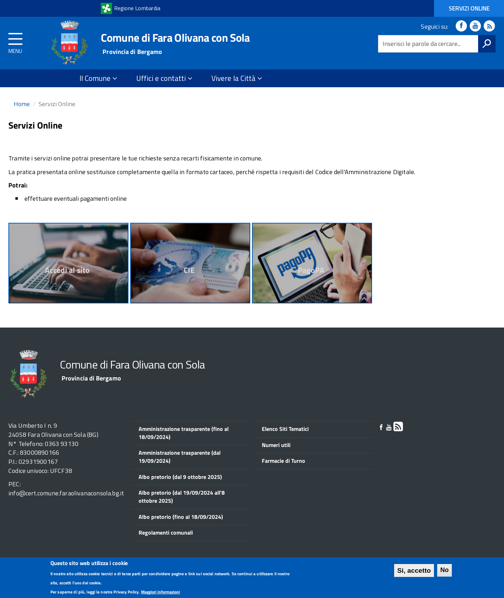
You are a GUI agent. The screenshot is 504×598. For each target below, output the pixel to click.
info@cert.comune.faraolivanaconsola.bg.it (66, 493)
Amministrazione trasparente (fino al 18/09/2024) (184, 433)
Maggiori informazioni (160, 593)
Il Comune (98, 78)
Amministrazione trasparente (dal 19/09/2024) (179, 456)
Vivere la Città (236, 78)
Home (22, 104)
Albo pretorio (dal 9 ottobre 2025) (180, 477)
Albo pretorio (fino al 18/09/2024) (181, 517)
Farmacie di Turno (283, 460)
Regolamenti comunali (166, 532)
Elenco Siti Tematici (285, 429)
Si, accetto (414, 571)
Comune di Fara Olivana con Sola (175, 37)
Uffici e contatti (164, 78)
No (444, 571)
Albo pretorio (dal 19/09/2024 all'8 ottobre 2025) (182, 496)
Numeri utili (276, 445)
